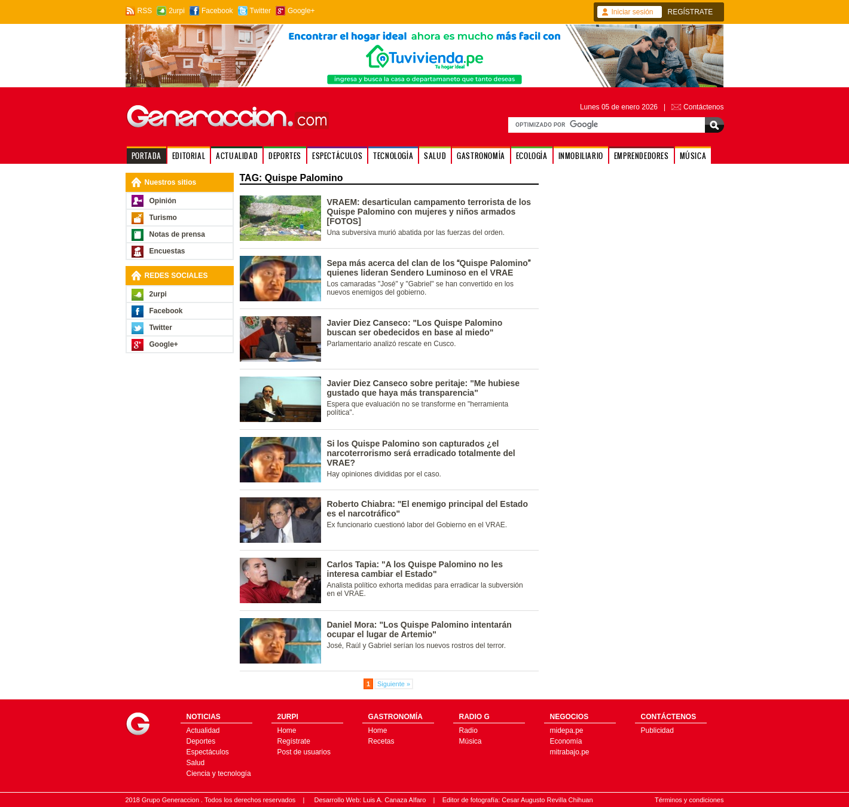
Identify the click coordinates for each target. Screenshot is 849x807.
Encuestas (167, 251)
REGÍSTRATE (690, 12)
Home (287, 730)
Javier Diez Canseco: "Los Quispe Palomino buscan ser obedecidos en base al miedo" (415, 327)
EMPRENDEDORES (641, 156)
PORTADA (146, 156)
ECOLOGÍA (532, 156)
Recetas (381, 741)
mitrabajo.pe (570, 752)
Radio (468, 730)
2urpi (177, 11)
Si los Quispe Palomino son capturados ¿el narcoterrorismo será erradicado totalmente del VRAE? (421, 453)
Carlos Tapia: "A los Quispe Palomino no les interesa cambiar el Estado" (415, 569)
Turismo (163, 217)
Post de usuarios (304, 752)
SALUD (435, 156)
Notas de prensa (177, 234)
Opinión (162, 201)
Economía (566, 741)
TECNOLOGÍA (393, 156)
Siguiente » (393, 683)
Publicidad (657, 730)
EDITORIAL (188, 156)
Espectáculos (208, 752)
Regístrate (293, 741)
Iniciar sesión (632, 12)
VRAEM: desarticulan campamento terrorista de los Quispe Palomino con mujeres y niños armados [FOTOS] (429, 211)
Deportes (201, 741)
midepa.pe (567, 730)
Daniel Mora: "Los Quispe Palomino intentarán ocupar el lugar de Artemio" (419, 629)
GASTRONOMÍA (481, 156)
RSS (145, 11)
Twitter (260, 11)
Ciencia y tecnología (219, 773)
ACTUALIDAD (237, 156)
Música (470, 741)
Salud (196, 763)
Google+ (301, 11)
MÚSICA (693, 156)
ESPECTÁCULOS (337, 156)
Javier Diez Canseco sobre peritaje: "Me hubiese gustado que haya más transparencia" (423, 388)
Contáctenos (703, 107)
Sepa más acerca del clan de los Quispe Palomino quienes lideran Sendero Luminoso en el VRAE (428, 267)
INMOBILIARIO (580, 156)
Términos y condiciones (689, 799)
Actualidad (203, 730)
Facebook (217, 11)
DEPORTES (284, 156)
